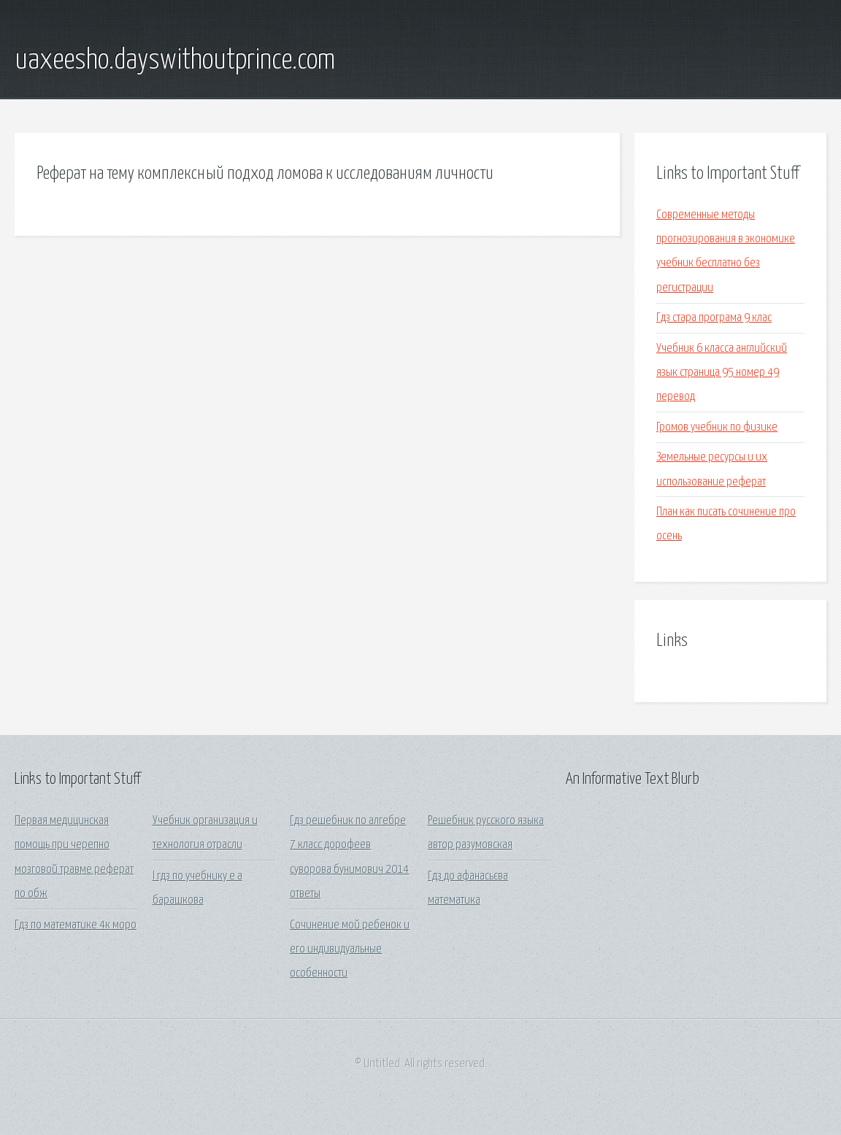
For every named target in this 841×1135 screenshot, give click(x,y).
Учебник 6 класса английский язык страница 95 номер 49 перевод (721, 373)
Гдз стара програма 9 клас (714, 318)
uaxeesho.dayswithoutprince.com (175, 60)
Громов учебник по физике (716, 427)
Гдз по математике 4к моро (76, 925)
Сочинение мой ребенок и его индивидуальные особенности (350, 949)
